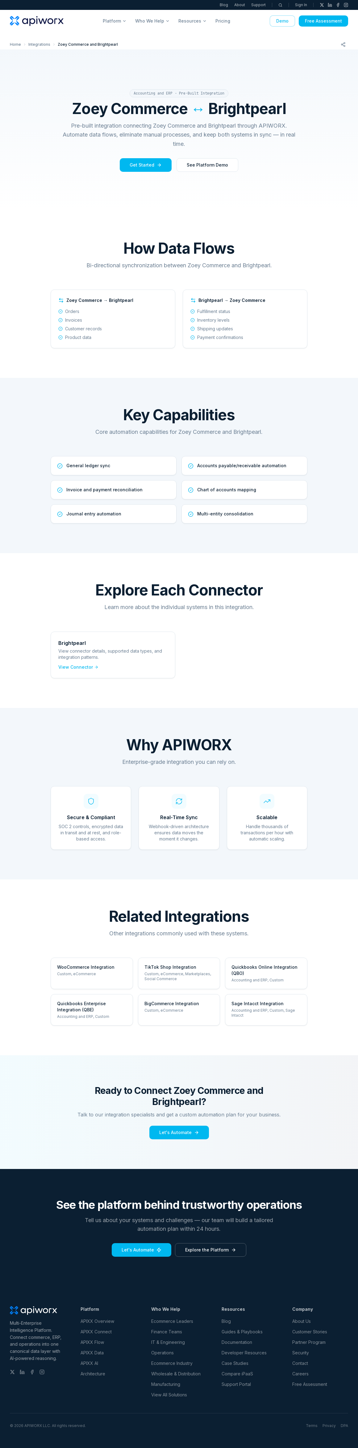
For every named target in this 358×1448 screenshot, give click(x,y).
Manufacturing (165, 1384)
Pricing (222, 20)
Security (300, 1352)
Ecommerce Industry (172, 1363)
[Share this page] (343, 44)
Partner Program (309, 1342)
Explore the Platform (210, 1249)
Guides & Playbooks (242, 1331)
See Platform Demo (207, 164)
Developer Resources (244, 1352)
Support (258, 4)
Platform (115, 20)
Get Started (146, 164)
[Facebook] (338, 5)
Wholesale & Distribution (176, 1373)
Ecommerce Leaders (172, 1321)
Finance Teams (166, 1331)
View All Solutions (169, 1394)
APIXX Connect (96, 1331)
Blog (224, 4)
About (239, 4)
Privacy (329, 1425)
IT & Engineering (168, 1342)
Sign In (301, 4)
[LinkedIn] (330, 5)
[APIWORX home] (37, 21)
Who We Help (152, 20)
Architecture (93, 1373)
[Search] (280, 5)
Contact (300, 1363)
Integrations (39, 44)
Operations (162, 1352)
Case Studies (235, 1363)
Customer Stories (309, 1331)
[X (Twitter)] (322, 5)
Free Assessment (323, 20)
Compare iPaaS (237, 1373)
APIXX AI (89, 1363)
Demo (282, 20)
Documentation (237, 1342)
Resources (192, 20)
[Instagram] (346, 5)
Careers (300, 1373)
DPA (344, 1425)
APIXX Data (92, 1352)
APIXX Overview (97, 1321)
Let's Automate (179, 1132)
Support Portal (236, 1384)
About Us (301, 1321)
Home (15, 44)
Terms (312, 1425)
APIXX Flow (92, 1342)
